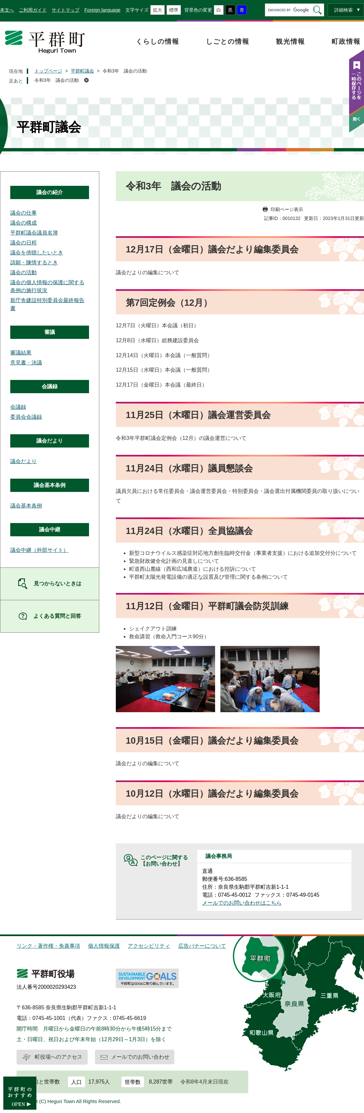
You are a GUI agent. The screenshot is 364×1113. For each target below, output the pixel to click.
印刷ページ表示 (287, 209)
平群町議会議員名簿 (34, 233)
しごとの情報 (228, 41)
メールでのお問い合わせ (140, 1057)
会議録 (50, 386)
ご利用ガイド (33, 10)
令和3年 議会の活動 (56, 80)
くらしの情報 (157, 41)
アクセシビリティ (149, 946)
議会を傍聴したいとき (36, 252)
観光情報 (290, 41)
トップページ (48, 71)
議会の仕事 (23, 213)
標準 (173, 10)
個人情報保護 (104, 946)
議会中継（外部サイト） (39, 550)
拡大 (157, 10)
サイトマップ (65, 10)
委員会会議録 (26, 417)
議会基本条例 (50, 485)
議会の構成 (23, 223)
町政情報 (346, 41)
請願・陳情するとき (34, 262)
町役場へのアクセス (58, 1057)
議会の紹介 (49, 192)
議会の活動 (23, 272)
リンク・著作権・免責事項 (48, 946)
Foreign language (102, 10)
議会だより (49, 441)
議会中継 (49, 529)
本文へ (7, 10)
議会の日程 (23, 242)
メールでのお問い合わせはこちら (242, 903)
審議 (49, 332)
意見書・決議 (26, 362)
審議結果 (20, 352)
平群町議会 (82, 71)
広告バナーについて (202, 946)
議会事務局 (218, 856)
